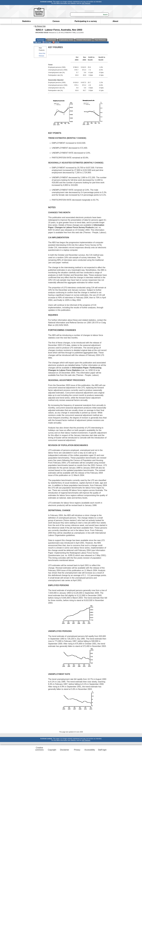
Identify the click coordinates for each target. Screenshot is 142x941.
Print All (56, 42)
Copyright (52, 750)
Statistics (26, 21)
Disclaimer (64, 750)
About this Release (42, 55)
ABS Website (86, 3)
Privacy (77, 750)
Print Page (46, 42)
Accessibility (89, 750)
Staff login (102, 750)
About (115, 21)
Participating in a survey (86, 21)
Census (56, 21)
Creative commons (39, 749)
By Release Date (40, 26)
